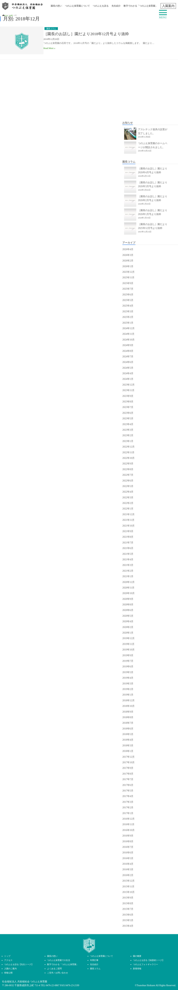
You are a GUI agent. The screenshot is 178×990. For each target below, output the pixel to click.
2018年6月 (127, 728)
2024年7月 (127, 356)
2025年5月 (127, 300)
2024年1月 (127, 379)
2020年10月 (128, 593)
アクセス (8, 960)
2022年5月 (127, 486)
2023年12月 (128, 384)
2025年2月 (127, 317)
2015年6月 (127, 914)
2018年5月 (127, 734)
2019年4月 (127, 678)
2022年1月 (127, 508)
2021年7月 (127, 542)
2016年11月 (128, 824)
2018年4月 (127, 739)
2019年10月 (128, 649)
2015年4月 (127, 926)
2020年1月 (127, 632)
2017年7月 (127, 779)
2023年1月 (127, 441)
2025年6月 (127, 294)
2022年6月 (127, 480)
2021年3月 (127, 565)
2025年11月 (128, 277)
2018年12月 (128, 700)
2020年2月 (127, 627)
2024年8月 (127, 351)
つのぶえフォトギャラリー (145, 964)
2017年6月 (127, 785)
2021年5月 (127, 554)
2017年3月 (127, 802)
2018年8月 (127, 717)
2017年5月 (127, 790)
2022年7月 (127, 475)
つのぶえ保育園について (77, 6)
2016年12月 (128, 819)
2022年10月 (128, 458)
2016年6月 (127, 852)
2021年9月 (127, 531)
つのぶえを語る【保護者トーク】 (148, 960)
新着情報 (137, 968)
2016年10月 (128, 830)
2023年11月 (128, 390)
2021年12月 (128, 514)
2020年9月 (127, 599)
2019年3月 (127, 683)
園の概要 (137, 956)
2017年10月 (128, 762)
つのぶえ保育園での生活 (58, 960)
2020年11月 (128, 587)
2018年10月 (128, 706)
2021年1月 (127, 576)
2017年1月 (127, 813)
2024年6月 (127, 362)
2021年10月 (128, 525)
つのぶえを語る (101, 6)
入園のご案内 (10, 968)
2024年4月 (127, 373)
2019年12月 (128, 638)
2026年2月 (127, 260)
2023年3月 (127, 430)
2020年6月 (127, 610)
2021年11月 (128, 520)
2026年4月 (127, 249)
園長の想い (56, 6)
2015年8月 (127, 903)
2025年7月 (127, 289)
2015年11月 (128, 886)
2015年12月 (128, 880)
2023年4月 (127, 424)
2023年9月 (127, 396)
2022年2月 (127, 503)
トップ (7, 956)
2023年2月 (127, 435)
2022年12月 (128, 446)
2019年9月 (127, 655)
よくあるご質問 (54, 968)
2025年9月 (127, 283)
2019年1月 (127, 694)
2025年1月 (127, 322)
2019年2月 (127, 689)
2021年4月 (127, 559)
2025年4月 (127, 305)
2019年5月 (127, 672)
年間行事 (94, 960)
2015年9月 (127, 897)
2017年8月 (127, 773)
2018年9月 (127, 711)
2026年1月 (127, 266)
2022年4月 (127, 491)
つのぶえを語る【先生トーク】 (18, 964)
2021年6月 (127, 548)
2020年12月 (128, 582)
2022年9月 (127, 463)
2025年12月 (128, 272)
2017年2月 (127, 807)
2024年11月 (128, 334)
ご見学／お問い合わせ (57, 973)
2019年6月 (127, 666)
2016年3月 (127, 869)
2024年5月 (127, 368)
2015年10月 (128, 892)
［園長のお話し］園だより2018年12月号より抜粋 (86, 34)
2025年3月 (127, 311)
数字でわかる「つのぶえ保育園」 (140, 6)
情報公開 (8, 973)
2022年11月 (128, 452)
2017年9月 (127, 768)
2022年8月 (127, 469)
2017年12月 (128, 757)
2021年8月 (127, 537)
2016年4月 (127, 864)
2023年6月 (127, 413)
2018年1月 (127, 751)
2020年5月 (127, 616)
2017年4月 (127, 796)
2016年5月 (127, 858)
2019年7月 (127, 661)
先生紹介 (116, 6)
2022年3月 (127, 497)
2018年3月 (127, 745)
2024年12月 (128, 328)
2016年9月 (127, 835)
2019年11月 (128, 644)
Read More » (49, 48)
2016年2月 (127, 875)
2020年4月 (127, 621)
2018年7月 (127, 723)
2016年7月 (127, 847)
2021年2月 (127, 570)
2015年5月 (127, 920)
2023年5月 (127, 418)
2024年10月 (128, 339)
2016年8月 (127, 841)
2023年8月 (127, 401)
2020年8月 (127, 604)
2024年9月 (127, 345)
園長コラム (95, 968)
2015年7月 (127, 909)
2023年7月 (127, 407)
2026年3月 (127, 255)
